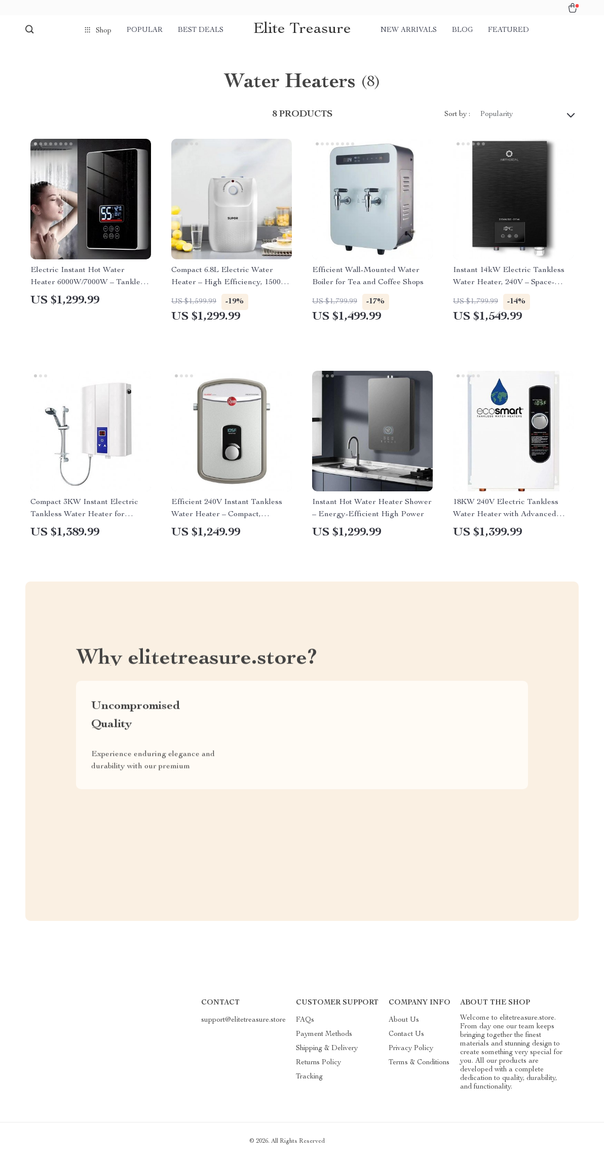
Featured (508, 30)
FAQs (305, 1020)
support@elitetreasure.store (243, 1020)
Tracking (309, 1076)
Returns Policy (318, 1062)
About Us (404, 1020)
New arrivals (409, 30)
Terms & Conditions (419, 1062)
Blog (462, 30)
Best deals (200, 30)
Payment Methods (324, 1034)
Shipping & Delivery (327, 1048)
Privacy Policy (411, 1048)
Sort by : (457, 114)
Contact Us (406, 1034)
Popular (145, 30)
